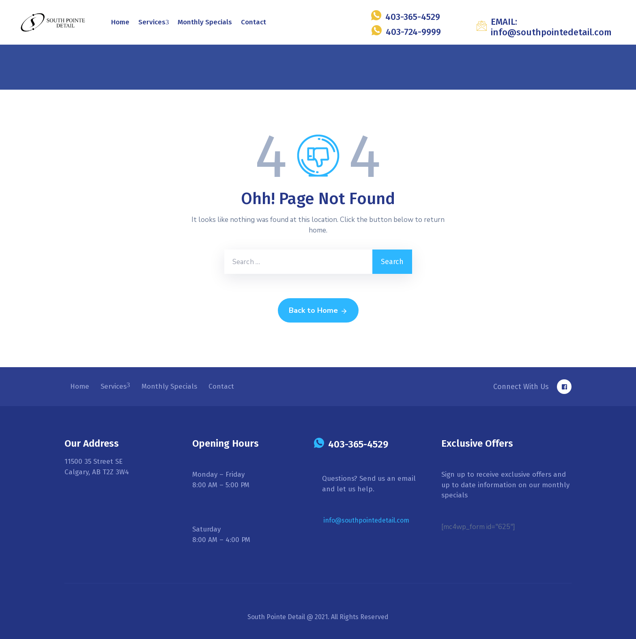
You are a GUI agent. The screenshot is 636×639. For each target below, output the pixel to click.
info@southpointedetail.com (366, 520)
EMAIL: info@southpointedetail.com (551, 27)
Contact (253, 22)
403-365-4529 (412, 16)
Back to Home (318, 311)
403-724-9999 (413, 31)
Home (120, 22)
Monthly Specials (205, 22)
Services (153, 22)
